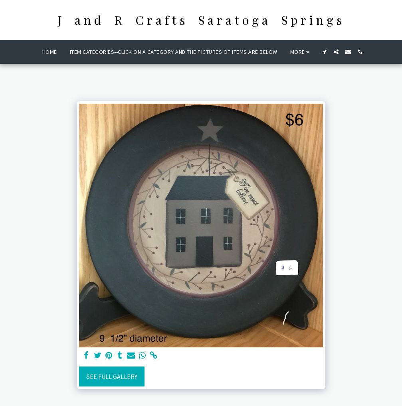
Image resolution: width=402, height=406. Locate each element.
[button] (324, 52)
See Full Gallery (112, 376)
